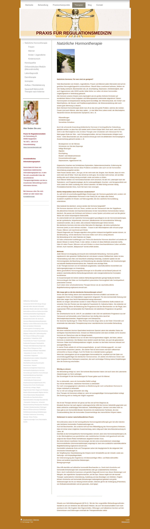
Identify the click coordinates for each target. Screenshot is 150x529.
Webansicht (126, 522)
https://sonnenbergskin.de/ (32, 147)
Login (128, 519)
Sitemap (36, 520)
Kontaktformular (29, 196)
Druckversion (26, 520)
